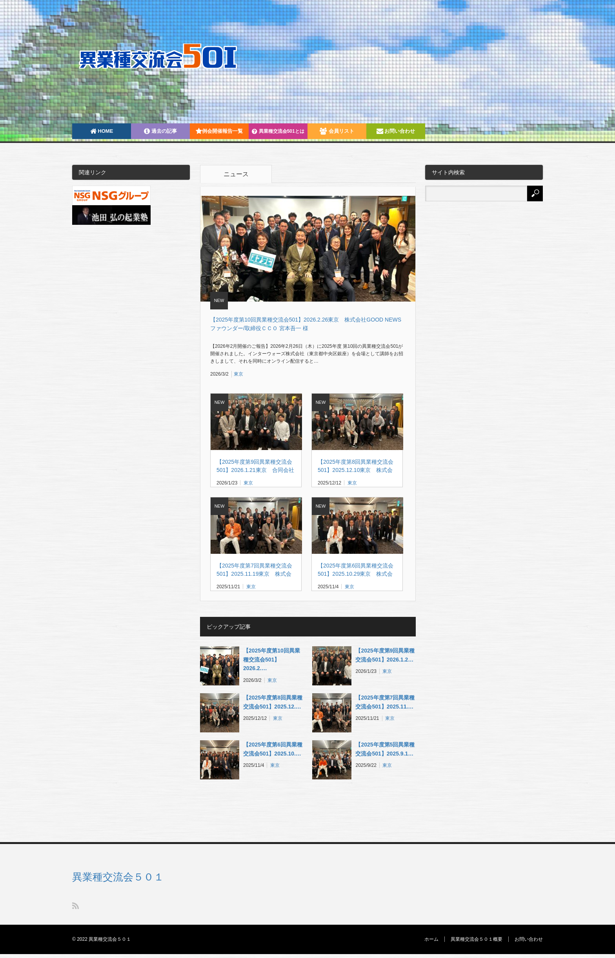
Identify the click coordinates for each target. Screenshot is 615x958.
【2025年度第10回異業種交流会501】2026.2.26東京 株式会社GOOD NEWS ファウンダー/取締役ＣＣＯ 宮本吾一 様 (308, 323)
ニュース (236, 174)
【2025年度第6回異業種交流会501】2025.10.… (272, 748)
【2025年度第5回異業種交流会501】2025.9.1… (385, 748)
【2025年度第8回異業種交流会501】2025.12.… (272, 701)
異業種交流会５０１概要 (476, 939)
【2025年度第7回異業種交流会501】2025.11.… (385, 701)
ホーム (431, 939)
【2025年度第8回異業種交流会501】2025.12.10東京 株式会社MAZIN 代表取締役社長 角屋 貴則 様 (355, 466)
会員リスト (337, 131)
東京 (238, 374)
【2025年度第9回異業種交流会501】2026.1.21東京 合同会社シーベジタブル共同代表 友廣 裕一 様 (255, 466)
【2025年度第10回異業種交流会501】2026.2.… (271, 659)
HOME (101, 131)
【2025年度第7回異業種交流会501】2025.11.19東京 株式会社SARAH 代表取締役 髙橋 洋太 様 (256, 570)
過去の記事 (160, 131)
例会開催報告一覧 (219, 131)
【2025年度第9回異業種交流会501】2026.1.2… (385, 654)
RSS (75, 905)
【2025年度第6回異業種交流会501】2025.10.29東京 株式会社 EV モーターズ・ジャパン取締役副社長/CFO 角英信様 (356, 570)
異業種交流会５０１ (118, 877)
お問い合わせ (396, 131)
